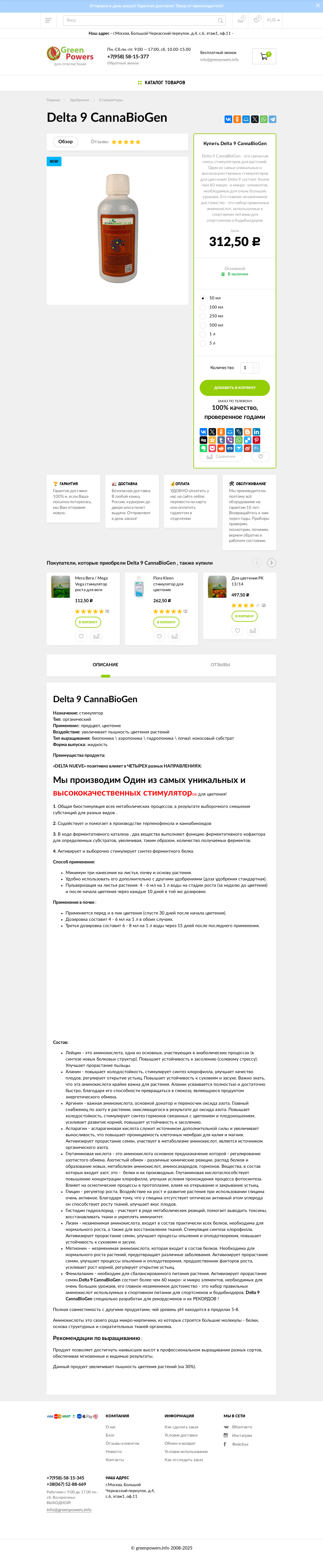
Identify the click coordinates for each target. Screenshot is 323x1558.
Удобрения (79, 100)
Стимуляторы (111, 100)
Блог (110, 1435)
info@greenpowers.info (219, 60)
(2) (264, 605)
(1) (185, 611)
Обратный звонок (123, 63)
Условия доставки (181, 1435)
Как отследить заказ (184, 1460)
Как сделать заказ (181, 1427)
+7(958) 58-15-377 (128, 56)
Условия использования (186, 1452)
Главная (53, 100)
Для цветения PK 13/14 (248, 581)
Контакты (115, 1460)
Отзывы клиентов (122, 1444)
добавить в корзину (234, 388)
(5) (107, 611)
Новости (113, 1452)
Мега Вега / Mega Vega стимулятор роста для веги (91, 584)
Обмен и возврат (180, 1444)
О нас (111, 1427)
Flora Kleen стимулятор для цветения (168, 584)
